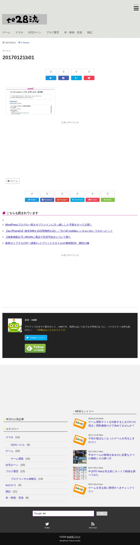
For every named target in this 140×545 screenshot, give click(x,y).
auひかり (11, 485)
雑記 (89, 32)
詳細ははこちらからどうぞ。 (52, 330)
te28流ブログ (74, 537)
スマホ (19, 32)
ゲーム (6, 32)
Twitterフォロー (36, 337)
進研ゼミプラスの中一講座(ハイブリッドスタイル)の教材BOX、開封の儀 (47, 243)
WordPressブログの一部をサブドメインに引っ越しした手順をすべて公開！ (48, 224)
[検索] (63, 513)
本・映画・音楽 (73, 32)
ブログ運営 (52, 32)
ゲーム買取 (17, 458)
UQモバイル (18, 444)
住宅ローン (34, 32)
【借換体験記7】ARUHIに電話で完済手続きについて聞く (38, 237)
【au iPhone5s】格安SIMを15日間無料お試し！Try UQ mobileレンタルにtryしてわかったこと (59, 231)
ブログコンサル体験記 (23, 478)
